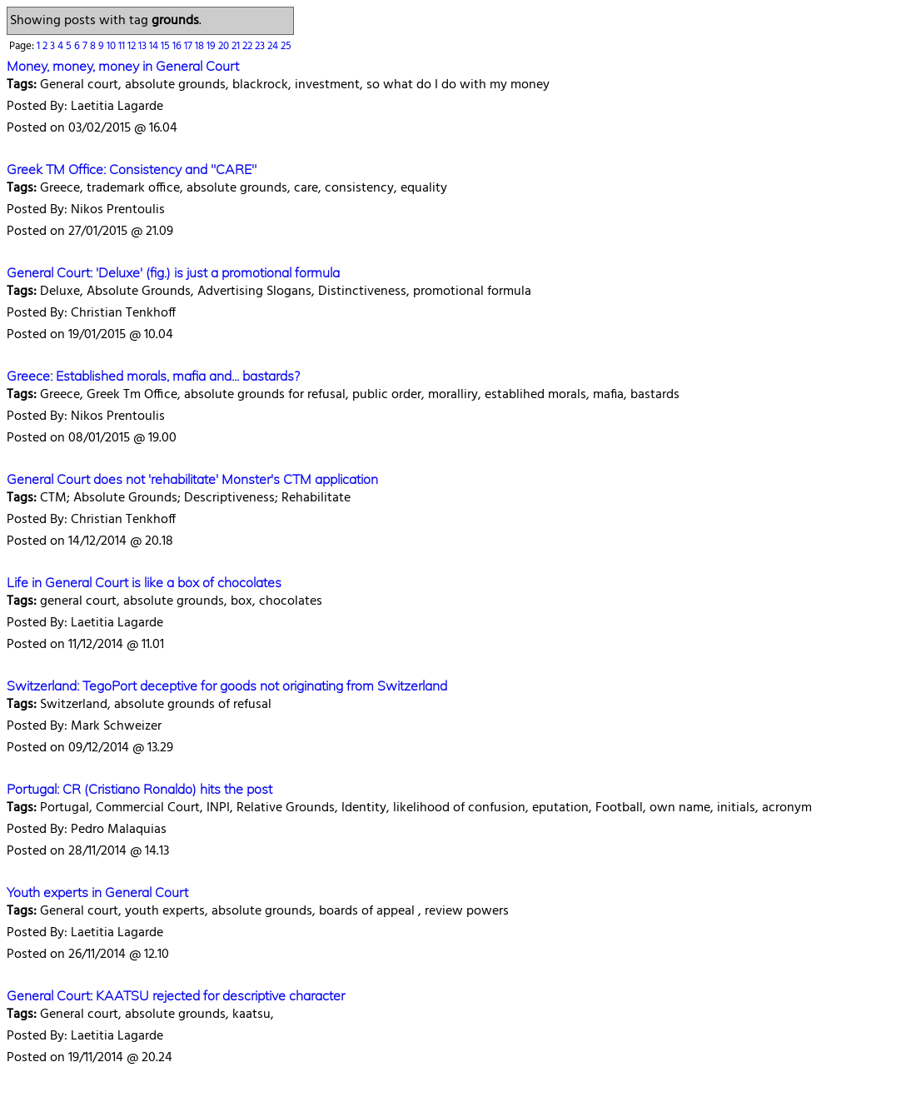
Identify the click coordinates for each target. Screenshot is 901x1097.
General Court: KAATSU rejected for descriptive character (176, 995)
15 (166, 46)
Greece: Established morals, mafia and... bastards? (153, 375)
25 (286, 46)
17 (189, 46)
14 (155, 46)
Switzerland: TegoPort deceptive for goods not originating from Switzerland (227, 685)
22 (248, 46)
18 (201, 46)
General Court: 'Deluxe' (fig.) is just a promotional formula (173, 272)
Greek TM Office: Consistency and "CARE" (131, 169)
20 (224, 46)
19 (212, 46)
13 (143, 46)
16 (178, 46)
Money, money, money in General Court (123, 65)
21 (236, 46)
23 (261, 46)
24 (274, 46)
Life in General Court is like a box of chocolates (144, 582)
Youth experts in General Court (97, 892)
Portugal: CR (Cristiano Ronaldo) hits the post (139, 788)
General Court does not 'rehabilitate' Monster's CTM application (192, 479)
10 (112, 46)
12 (132, 46)
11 (122, 46)
